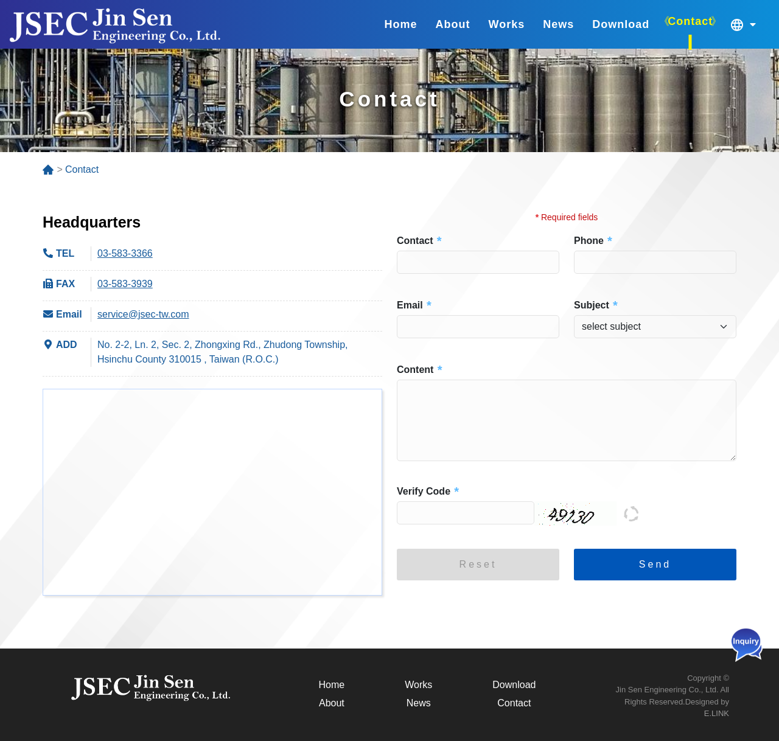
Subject (591, 305)
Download (514, 685)
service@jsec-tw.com (143, 314)
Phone (589, 240)
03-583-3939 (125, 284)
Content (415, 369)
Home (332, 685)
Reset (478, 564)
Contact (415, 240)
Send (655, 564)
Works (418, 685)
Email (410, 305)
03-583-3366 (125, 253)
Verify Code (423, 491)
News (419, 703)
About (331, 703)
